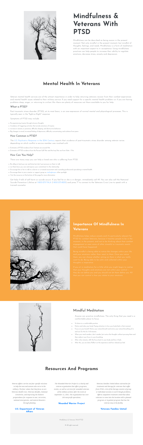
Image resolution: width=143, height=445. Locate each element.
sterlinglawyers (52, 172)
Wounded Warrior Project (71, 403)
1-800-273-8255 (59, 182)
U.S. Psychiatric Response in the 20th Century (34, 141)
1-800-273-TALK (44, 182)
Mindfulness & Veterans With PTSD (72, 420)
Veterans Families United (113, 409)
